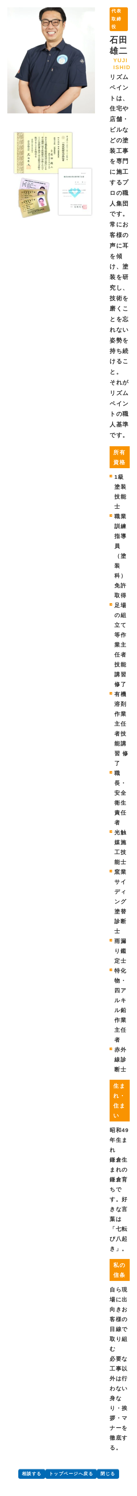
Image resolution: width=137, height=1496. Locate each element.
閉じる (107, 1473)
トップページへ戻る (71, 1473)
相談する (32, 1473)
